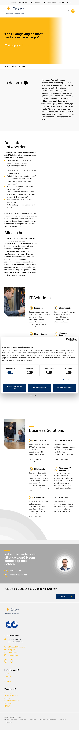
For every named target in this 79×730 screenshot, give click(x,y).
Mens (6, 679)
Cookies (23, 720)
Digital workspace (11, 695)
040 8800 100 (12, 570)
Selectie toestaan (39, 387)
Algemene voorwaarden (47, 720)
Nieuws (23, 2)
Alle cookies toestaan (64, 387)
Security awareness (11, 701)
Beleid (6, 674)
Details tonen (68, 380)
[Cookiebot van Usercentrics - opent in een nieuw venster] (68, 339)
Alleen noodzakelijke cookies (14, 387)
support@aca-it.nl (14, 655)
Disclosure (62, 720)
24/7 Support (65, 2)
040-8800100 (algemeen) (17, 647)
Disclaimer (32, 720)
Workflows (8, 703)
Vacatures (35, 2)
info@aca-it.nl (13, 650)
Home (14, 2)
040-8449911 (13, 652)
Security (7, 682)
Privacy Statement (10, 720)
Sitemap (9, 722)
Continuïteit (8, 693)
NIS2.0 (7, 706)
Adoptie (7, 698)
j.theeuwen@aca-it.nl (15, 575)
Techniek (7, 676)
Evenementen (50, 2)
